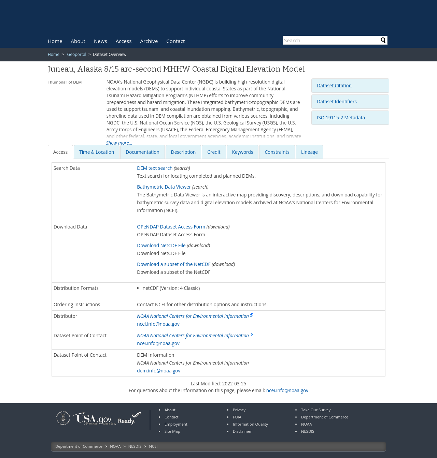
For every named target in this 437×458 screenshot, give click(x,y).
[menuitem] (55, 41)
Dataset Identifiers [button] (336, 101)
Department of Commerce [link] (324, 416)
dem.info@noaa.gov (158, 370)
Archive (149, 41)
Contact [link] (172, 416)
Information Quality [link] (250, 424)
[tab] (350, 85)
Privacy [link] (239, 409)
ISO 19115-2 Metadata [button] (341, 117)
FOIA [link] (237, 416)
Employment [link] (176, 424)
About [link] (170, 409)
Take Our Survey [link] (315, 409)
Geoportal (76, 54)
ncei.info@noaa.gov (158, 324)
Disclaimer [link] (242, 431)
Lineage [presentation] (309, 152)
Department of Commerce (78, 446)
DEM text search (154, 168)
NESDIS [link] (307, 431)
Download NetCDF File (161, 245)
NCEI (153, 446)
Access (124, 41)
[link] (63, 425)
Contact (175, 41)
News (100, 41)
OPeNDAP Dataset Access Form (171, 226)
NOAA (115, 446)
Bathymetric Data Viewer (164, 186)
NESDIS (134, 446)
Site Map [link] (172, 431)
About (78, 41)
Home (55, 41)
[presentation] (60, 152)
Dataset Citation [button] (334, 85)
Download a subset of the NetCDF (173, 264)
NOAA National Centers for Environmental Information (193, 316)
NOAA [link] (306, 424)
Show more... (119, 143)
